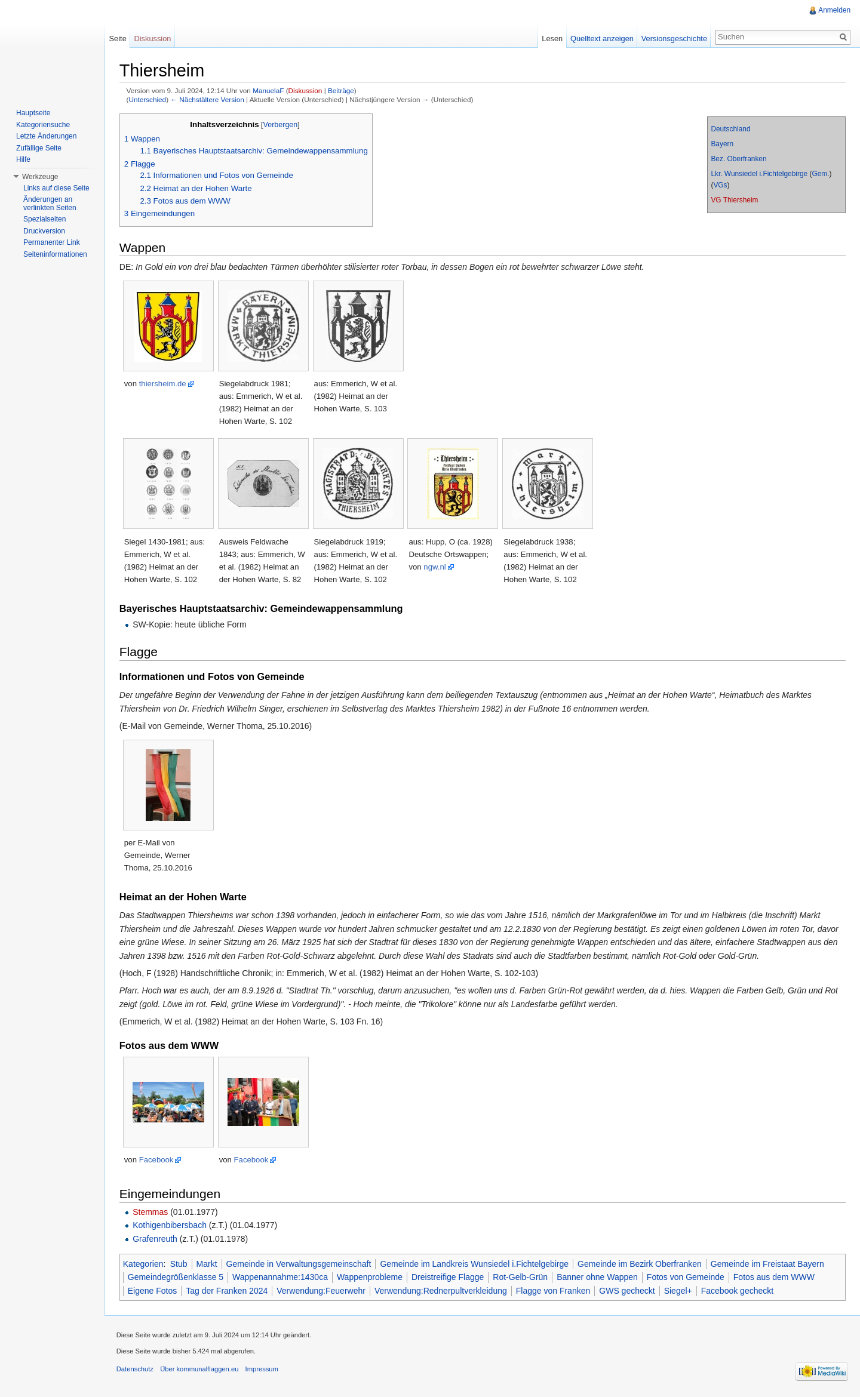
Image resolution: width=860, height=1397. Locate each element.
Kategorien (144, 1264)
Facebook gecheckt (738, 1291)
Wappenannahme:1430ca (280, 1277)
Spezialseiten (44, 219)
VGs (720, 185)
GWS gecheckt (628, 1291)
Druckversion (44, 231)
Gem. (820, 174)
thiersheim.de (163, 384)
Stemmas (150, 1212)
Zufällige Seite (39, 148)
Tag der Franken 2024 (228, 1291)
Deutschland (730, 129)
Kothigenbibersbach (170, 1225)
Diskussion (306, 91)
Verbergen (281, 125)
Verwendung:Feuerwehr (321, 1291)
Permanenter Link (51, 242)
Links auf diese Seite (56, 188)
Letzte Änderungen (46, 136)
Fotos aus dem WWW (774, 1277)
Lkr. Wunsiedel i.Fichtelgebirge (759, 174)
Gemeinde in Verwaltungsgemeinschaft (299, 1264)
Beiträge (341, 91)
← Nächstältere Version (208, 99)
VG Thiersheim (734, 200)
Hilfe (23, 159)
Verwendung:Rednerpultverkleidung (441, 1291)
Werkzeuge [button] (40, 177)
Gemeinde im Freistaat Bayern (768, 1264)
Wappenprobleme (370, 1277)
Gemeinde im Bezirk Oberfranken (640, 1264)
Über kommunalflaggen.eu (200, 1369)
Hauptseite (33, 113)
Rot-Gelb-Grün (521, 1277)
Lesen (552, 38)
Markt (207, 1264)
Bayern (722, 144)
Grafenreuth (155, 1239)
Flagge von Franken (554, 1291)
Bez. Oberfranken (738, 159)
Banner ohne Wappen (597, 1277)
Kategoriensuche (43, 125)
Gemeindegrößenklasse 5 (176, 1277)
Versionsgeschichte (674, 38)
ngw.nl (436, 566)
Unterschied (148, 99)
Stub (179, 1264)
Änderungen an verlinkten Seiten (49, 203)
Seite (118, 38)
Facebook (157, 1160)
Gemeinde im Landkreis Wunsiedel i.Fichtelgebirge (475, 1264)
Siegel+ (679, 1291)
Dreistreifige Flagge (448, 1277)
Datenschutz (135, 1369)
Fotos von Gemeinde (686, 1277)
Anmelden (834, 10)
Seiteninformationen (55, 254)
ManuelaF (268, 91)
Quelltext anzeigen (602, 38)
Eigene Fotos (153, 1291)
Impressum (262, 1369)
